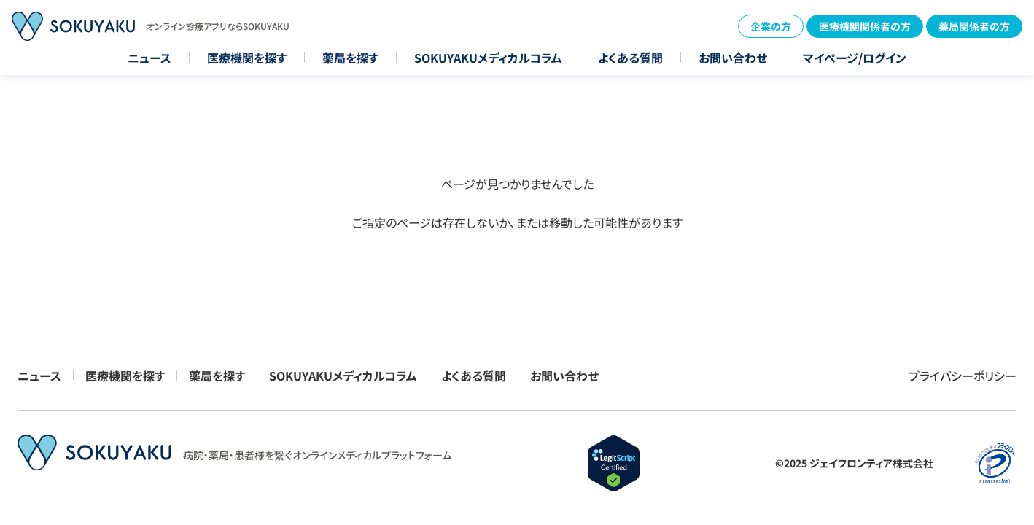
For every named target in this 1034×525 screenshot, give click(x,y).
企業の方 (770, 26)
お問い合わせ (733, 57)
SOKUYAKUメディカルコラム (488, 57)
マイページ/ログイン (854, 57)
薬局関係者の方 (974, 26)
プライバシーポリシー (962, 375)
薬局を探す (350, 57)
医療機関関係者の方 (865, 26)
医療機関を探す (247, 57)
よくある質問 (630, 57)
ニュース (149, 57)
